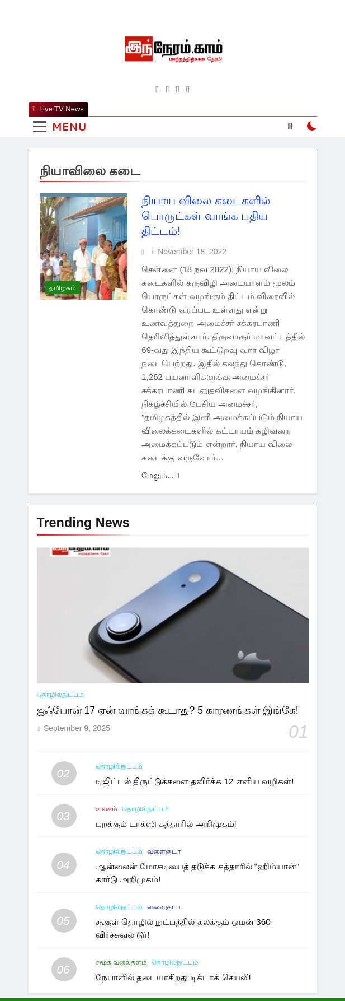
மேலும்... (160, 475)
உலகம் (106, 809)
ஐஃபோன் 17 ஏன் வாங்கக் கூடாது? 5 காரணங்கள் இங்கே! (168, 710)
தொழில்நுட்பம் (60, 695)
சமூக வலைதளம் (121, 962)
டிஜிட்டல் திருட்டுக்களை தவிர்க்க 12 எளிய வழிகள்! (195, 781)
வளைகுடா (164, 851)
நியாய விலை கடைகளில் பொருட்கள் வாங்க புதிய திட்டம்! (206, 215)
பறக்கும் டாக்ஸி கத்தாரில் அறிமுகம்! (166, 823)
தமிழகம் (62, 288)
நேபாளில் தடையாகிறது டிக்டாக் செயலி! (173, 977)
